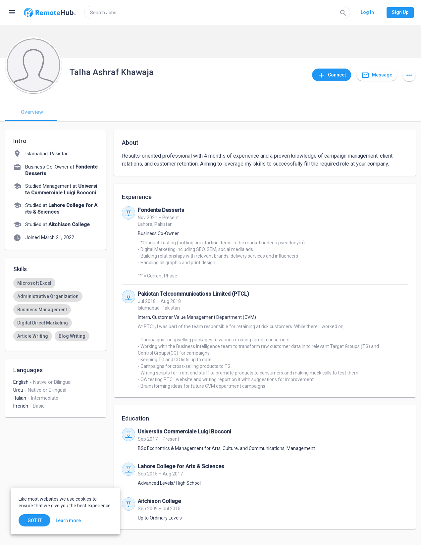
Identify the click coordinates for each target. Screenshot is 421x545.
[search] (217, 13)
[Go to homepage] (50, 12)
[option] (34, 283)
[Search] (343, 12)
